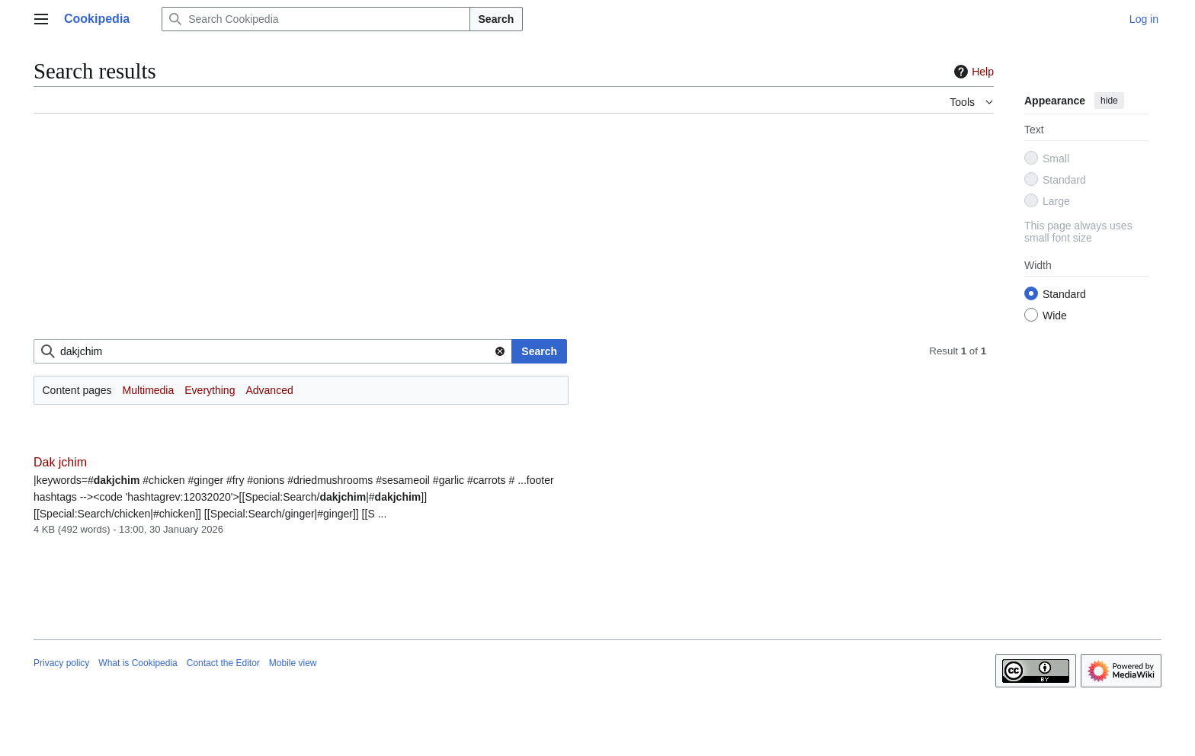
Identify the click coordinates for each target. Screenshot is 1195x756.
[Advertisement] (491, 232)
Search (496, 19)
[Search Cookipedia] (315, 19)
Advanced (269, 390)
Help (972, 71)
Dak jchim (60, 462)
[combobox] (273, 351)
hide (1109, 100)
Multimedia (149, 390)
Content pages (77, 390)
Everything (209, 390)
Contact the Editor (223, 663)
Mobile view (293, 663)
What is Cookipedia (137, 663)
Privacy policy (61, 663)
